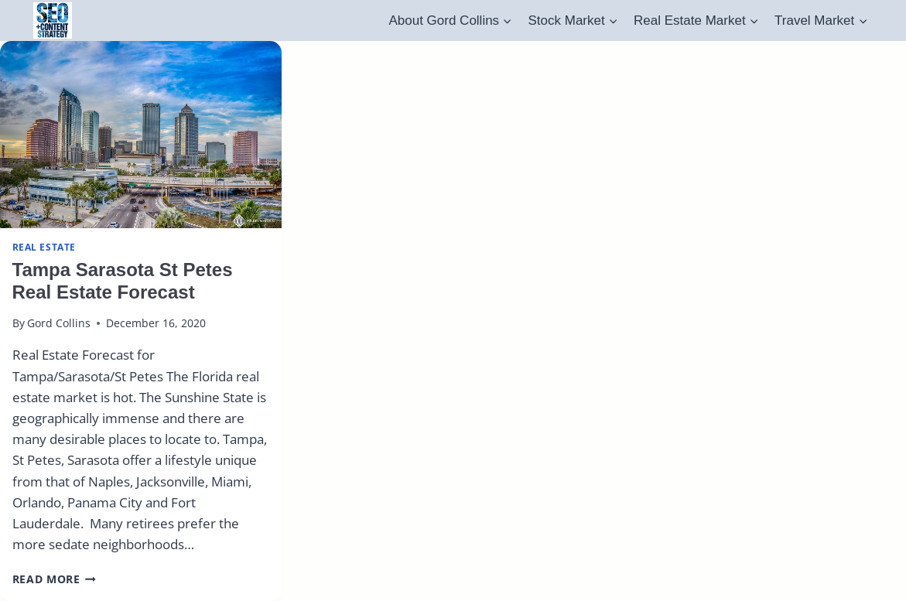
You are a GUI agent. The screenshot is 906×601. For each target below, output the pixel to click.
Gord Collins (59, 323)
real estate (44, 247)
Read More (54, 579)
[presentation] (141, 134)
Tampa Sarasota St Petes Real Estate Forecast (122, 280)
